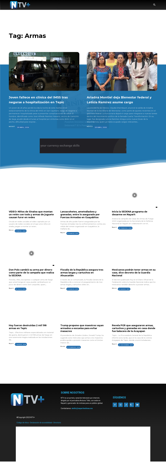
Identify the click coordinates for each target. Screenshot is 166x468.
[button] (154, 5)
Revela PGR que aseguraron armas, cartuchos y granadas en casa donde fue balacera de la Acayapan (133, 335)
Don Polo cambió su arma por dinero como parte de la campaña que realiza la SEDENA (31, 277)
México (90, 131)
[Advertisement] (83, 382)
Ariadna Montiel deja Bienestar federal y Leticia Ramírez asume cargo (121, 101)
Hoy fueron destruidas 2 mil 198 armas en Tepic (30, 332)
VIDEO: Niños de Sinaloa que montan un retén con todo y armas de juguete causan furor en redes (31, 221)
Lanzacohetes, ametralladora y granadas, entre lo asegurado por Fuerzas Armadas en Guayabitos (82, 219)
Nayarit (12, 131)
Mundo (62, 352)
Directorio (57, 428)
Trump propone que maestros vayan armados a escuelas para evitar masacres (81, 333)
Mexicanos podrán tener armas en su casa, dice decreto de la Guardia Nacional (134, 277)
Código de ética (23, 428)
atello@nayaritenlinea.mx (82, 414)
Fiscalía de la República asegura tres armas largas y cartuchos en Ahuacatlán (81, 277)
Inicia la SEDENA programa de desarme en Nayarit (132, 218)
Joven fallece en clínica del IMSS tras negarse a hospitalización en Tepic (38, 101)
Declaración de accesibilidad (41, 428)
